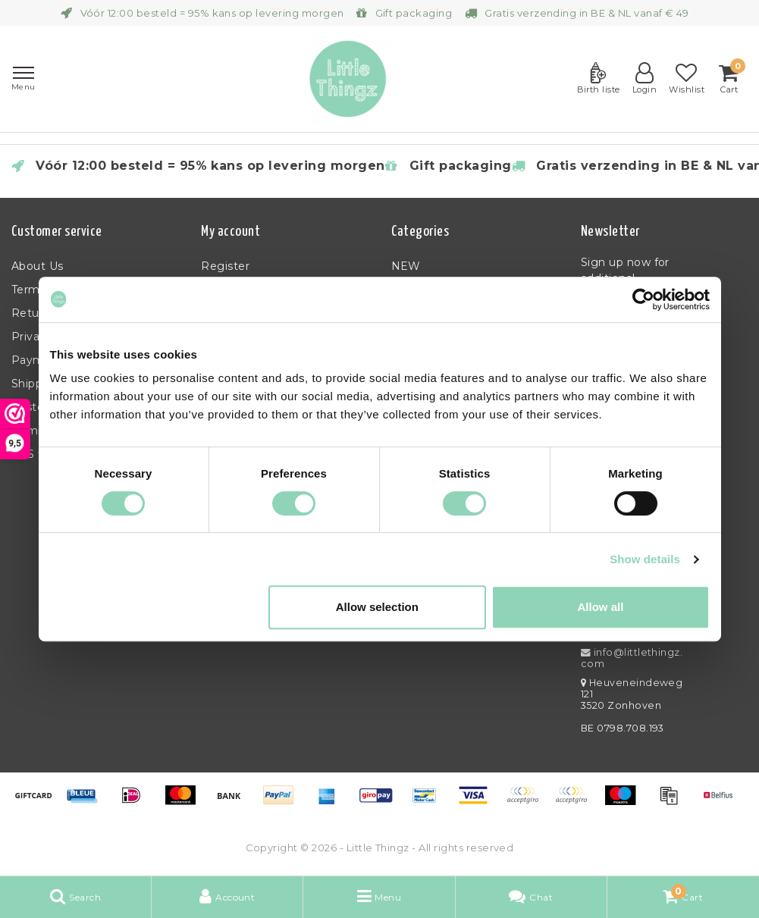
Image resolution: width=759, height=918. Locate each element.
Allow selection (377, 606)
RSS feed (37, 454)
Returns (33, 313)
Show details (645, 559)
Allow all (601, 606)
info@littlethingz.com (632, 658)
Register (225, 266)
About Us (37, 266)
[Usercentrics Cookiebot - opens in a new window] (643, 299)
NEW (406, 266)
